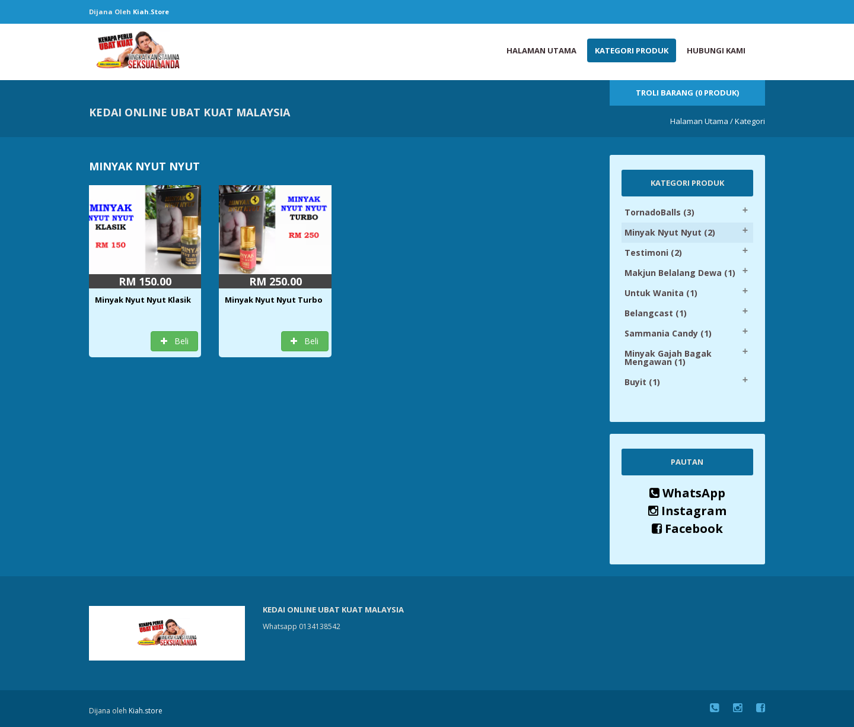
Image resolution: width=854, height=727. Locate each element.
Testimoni (653, 252)
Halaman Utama (541, 50)
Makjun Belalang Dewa (679, 272)
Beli (175, 341)
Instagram (687, 511)
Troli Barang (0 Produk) (687, 92)
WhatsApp (687, 493)
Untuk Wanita (660, 293)
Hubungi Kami (716, 50)
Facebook (687, 528)
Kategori (750, 121)
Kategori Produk (631, 50)
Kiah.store (151, 11)
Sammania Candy (668, 333)
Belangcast (655, 313)
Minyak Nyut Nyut (669, 232)
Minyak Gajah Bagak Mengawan (668, 357)
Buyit (642, 382)
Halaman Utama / (701, 121)
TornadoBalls (659, 212)
